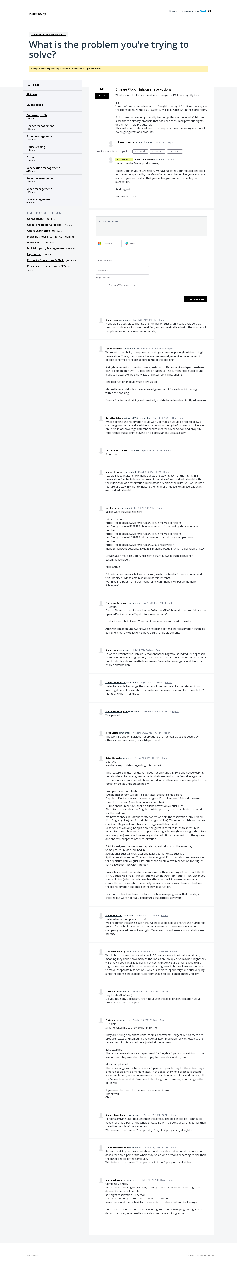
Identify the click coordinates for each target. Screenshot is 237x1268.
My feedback (34, 105)
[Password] (122, 270)
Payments (34, 254)
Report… (172, 142)
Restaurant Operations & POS (46, 266)
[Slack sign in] (136, 243)
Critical (177, 152)
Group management (39, 136)
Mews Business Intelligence (45, 236)
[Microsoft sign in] (109, 243)
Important (158, 152)
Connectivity (35, 219)
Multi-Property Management (46, 248)
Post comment (195, 299)
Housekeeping (35, 147)
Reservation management (43, 168)
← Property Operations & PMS (48, 34)
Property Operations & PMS (45, 260)
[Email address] (122, 261)
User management (38, 199)
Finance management (40, 126)
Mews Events (36, 242)
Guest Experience (39, 230)
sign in (203, 11)
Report (162, 319)
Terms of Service (205, 1255)
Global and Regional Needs (44, 225)
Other (30, 157)
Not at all (141, 152)
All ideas (31, 94)
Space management (39, 189)
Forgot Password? (104, 278)
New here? (122, 285)
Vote (102, 95)
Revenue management (41, 178)
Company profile (36, 115)
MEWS (191, 1255)
